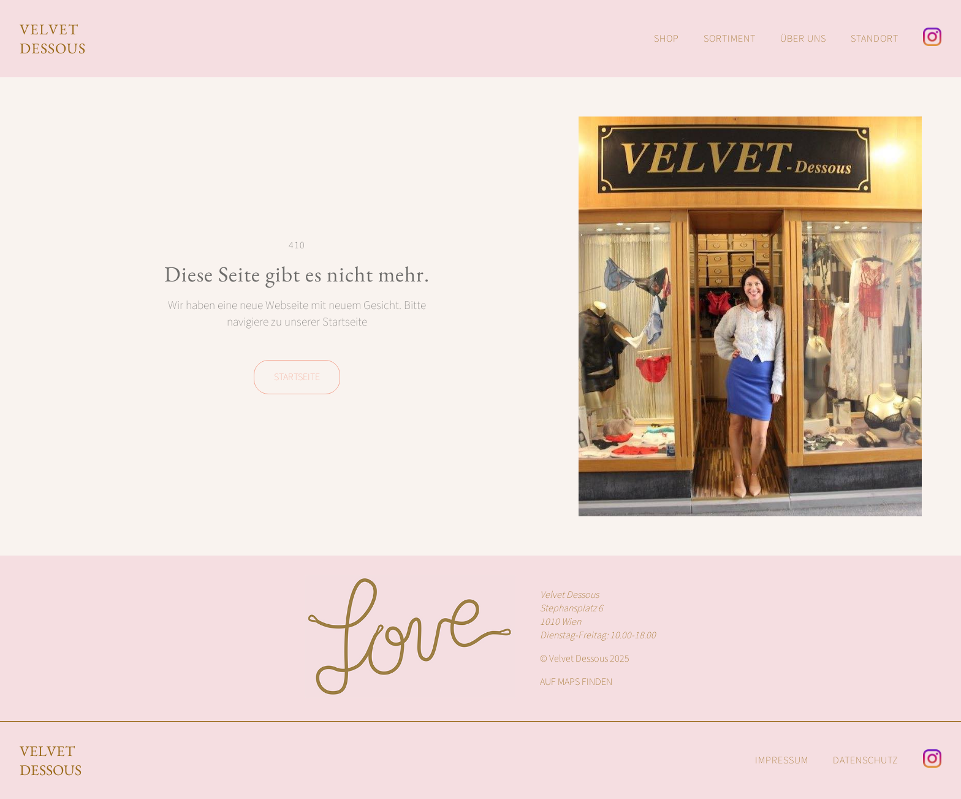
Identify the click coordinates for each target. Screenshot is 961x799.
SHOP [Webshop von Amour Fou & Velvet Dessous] (666, 38)
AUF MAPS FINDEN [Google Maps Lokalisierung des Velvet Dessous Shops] (576, 682)
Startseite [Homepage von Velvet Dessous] (297, 377)
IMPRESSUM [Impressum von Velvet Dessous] (781, 760)
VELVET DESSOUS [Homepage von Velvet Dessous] (53, 39)
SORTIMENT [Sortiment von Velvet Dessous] (730, 38)
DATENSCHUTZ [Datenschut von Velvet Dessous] (865, 760)
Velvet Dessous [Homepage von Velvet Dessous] (51, 760)
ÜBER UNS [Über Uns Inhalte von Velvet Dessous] (803, 38)
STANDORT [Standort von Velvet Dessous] (874, 38)
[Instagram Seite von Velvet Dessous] (932, 39)
